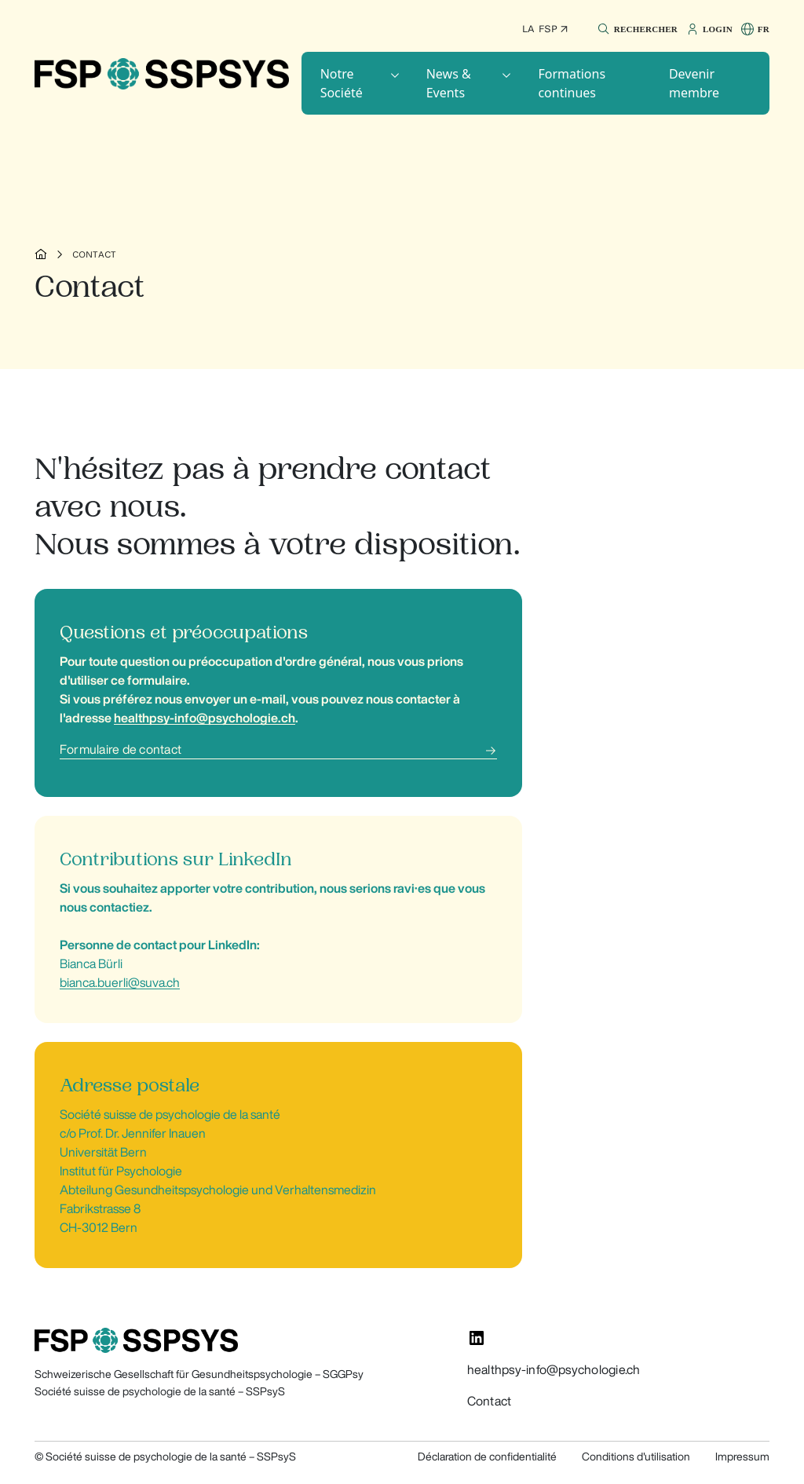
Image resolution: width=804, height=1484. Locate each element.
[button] (636, 29)
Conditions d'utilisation (636, 1456)
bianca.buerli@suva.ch (120, 982)
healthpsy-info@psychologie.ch (554, 1369)
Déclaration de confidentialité (487, 1456)
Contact (94, 254)
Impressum (742, 1456)
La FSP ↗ (545, 28)
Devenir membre (694, 83)
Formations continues (571, 83)
